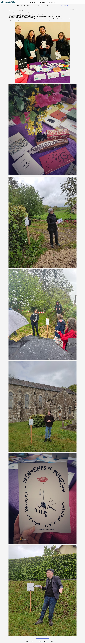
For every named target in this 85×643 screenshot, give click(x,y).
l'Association (33, 2)
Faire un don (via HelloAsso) (62, 5)
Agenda (32, 5)
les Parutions (43, 2)
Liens (41, 5)
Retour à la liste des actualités (42, 638)
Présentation (20, 5)
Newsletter (52, 5)
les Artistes (52, 2)
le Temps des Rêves (8, 2)
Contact (37, 5)
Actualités (26, 5)
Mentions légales (56, 641)
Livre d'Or (46, 5)
